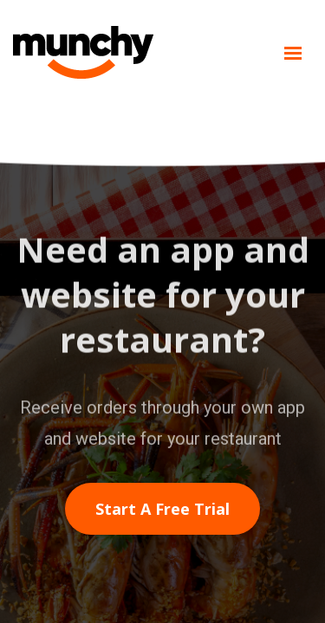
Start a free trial (162, 508)
